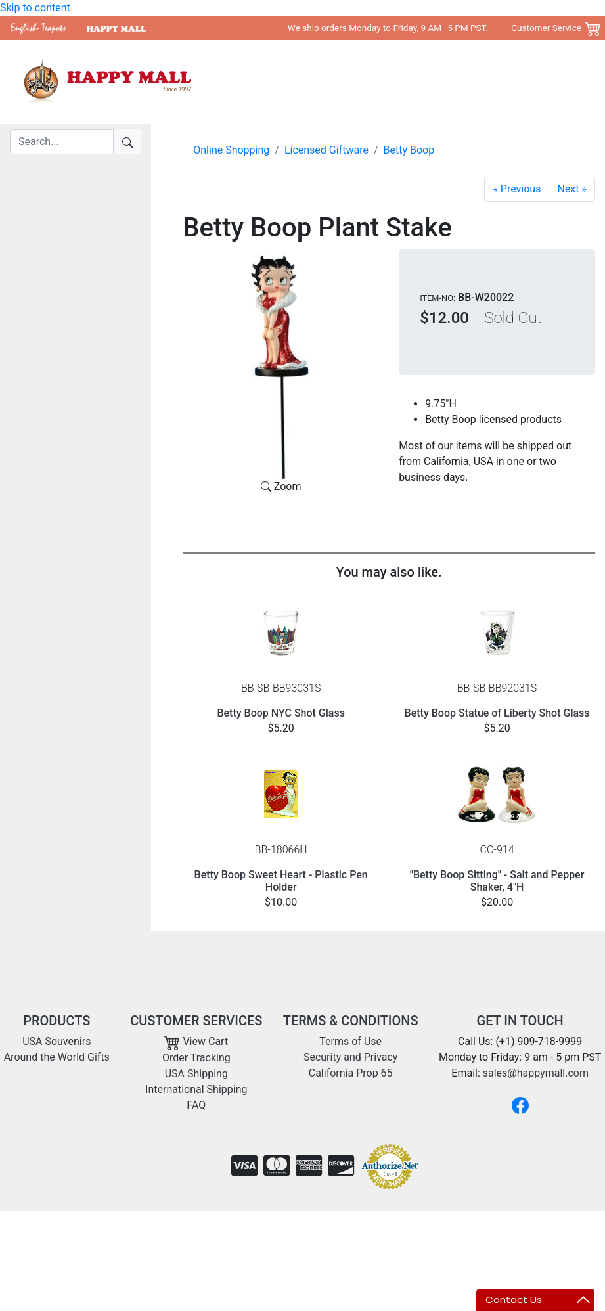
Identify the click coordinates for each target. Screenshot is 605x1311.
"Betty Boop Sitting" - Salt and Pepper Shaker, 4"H (497, 880)
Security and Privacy (350, 1057)
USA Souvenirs (326, 82)
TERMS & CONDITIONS (350, 1021)
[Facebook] (520, 1105)
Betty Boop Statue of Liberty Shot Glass (497, 713)
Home (267, 82)
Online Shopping (231, 150)
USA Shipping (196, 1073)
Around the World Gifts (423, 82)
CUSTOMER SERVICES (196, 1021)
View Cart (196, 1041)
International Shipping (196, 1089)
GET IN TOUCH (520, 1021)
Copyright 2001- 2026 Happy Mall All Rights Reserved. (469, 1232)
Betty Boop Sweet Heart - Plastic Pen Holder (281, 880)
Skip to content (35, 7)
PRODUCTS (56, 1021)
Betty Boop (409, 150)
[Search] (62, 141)
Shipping (507, 82)
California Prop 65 (351, 1073)
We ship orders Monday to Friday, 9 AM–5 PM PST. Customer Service (434, 27)
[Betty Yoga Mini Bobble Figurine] (516, 189)
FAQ (196, 1105)
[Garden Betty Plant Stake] (572, 189)
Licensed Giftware (326, 150)
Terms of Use (350, 1041)
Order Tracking (196, 1058)
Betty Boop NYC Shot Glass (281, 713)
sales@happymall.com (536, 1073)
